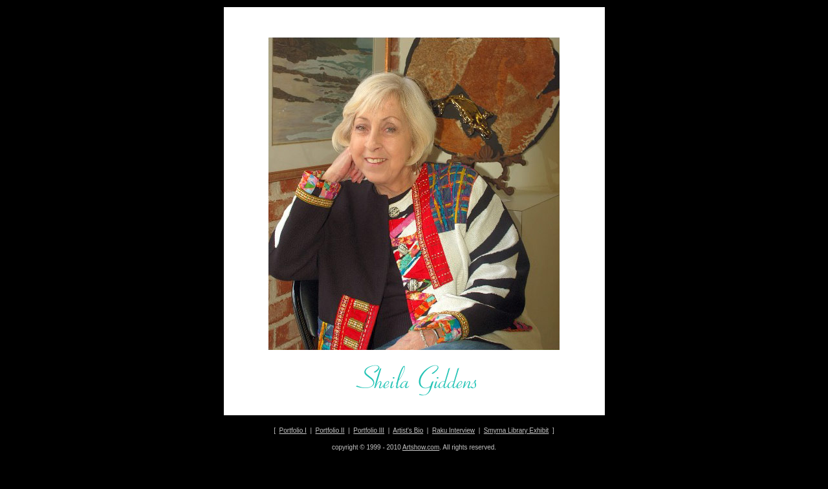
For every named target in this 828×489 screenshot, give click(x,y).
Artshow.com (420, 447)
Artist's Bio (408, 430)
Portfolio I (293, 430)
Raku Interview (453, 430)
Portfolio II (330, 430)
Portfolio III (368, 430)
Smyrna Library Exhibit (516, 430)
